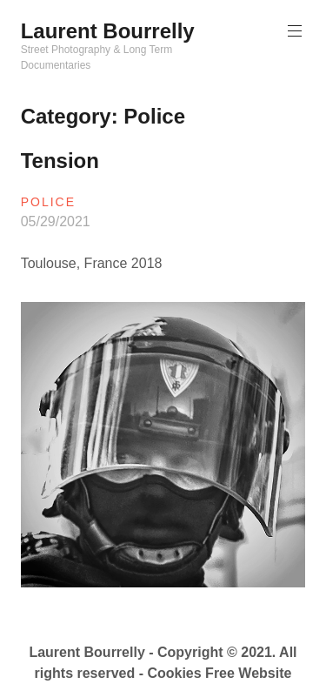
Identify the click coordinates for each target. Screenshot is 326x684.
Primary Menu (293, 30)
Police (48, 202)
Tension (60, 160)
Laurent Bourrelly (108, 31)
